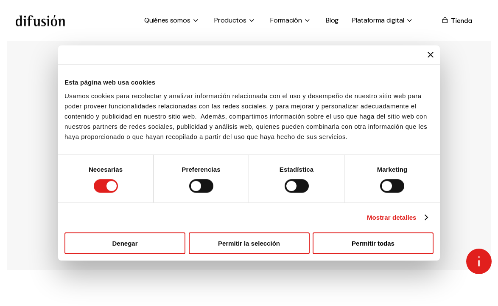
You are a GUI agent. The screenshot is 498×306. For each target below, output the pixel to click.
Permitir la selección (249, 242)
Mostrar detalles (392, 217)
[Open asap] (479, 261)
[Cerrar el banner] (431, 55)
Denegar (124, 242)
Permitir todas (373, 242)
